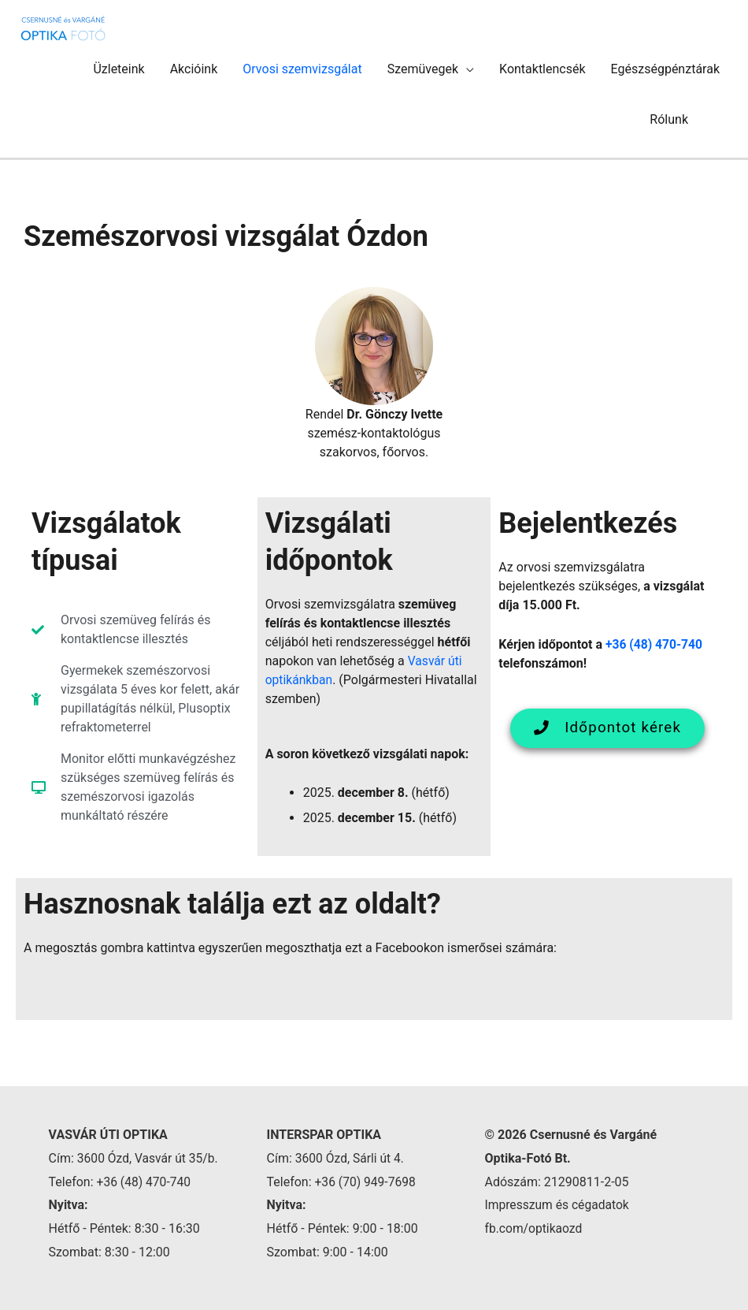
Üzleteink (118, 68)
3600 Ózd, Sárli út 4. (351, 1158)
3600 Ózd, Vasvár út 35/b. (149, 1158)
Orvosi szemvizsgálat (302, 68)
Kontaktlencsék (542, 68)
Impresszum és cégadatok (558, 1204)
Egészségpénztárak (665, 68)
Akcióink (194, 68)
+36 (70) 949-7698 (366, 1181)
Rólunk (669, 119)
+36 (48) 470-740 (655, 644)
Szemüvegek (422, 68)
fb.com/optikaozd (534, 1228)
